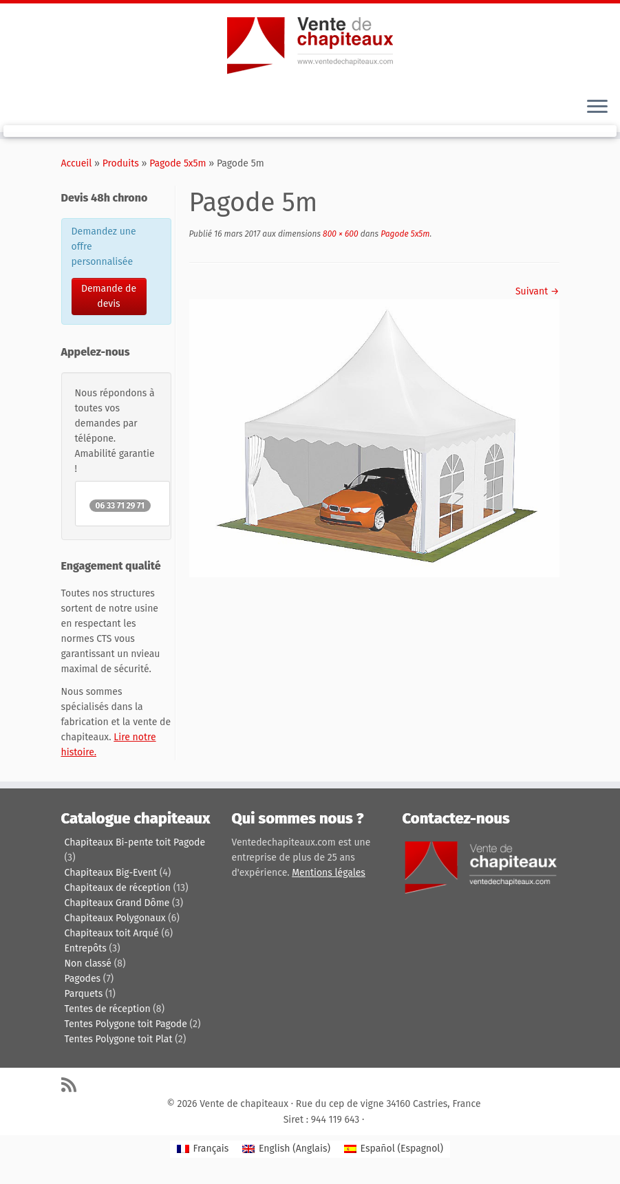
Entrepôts (86, 948)
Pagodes (83, 978)
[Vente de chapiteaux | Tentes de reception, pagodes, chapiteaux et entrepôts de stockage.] (310, 44)
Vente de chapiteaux (244, 1104)
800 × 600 (340, 234)
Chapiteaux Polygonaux (115, 918)
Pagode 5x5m (177, 163)
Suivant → (537, 291)
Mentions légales (328, 873)
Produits (121, 163)
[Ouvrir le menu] (597, 107)
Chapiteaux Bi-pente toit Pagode (135, 842)
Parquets (84, 994)
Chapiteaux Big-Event (111, 873)
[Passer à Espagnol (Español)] (393, 1149)
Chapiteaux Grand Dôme (117, 903)
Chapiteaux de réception (118, 888)
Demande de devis (108, 296)
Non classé (88, 963)
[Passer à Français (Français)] (202, 1149)
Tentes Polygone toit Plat (119, 1039)
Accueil (76, 163)
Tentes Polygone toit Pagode (126, 1024)
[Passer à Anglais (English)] (286, 1149)
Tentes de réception (108, 1009)
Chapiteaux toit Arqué (112, 933)
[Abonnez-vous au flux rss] (73, 1084)
